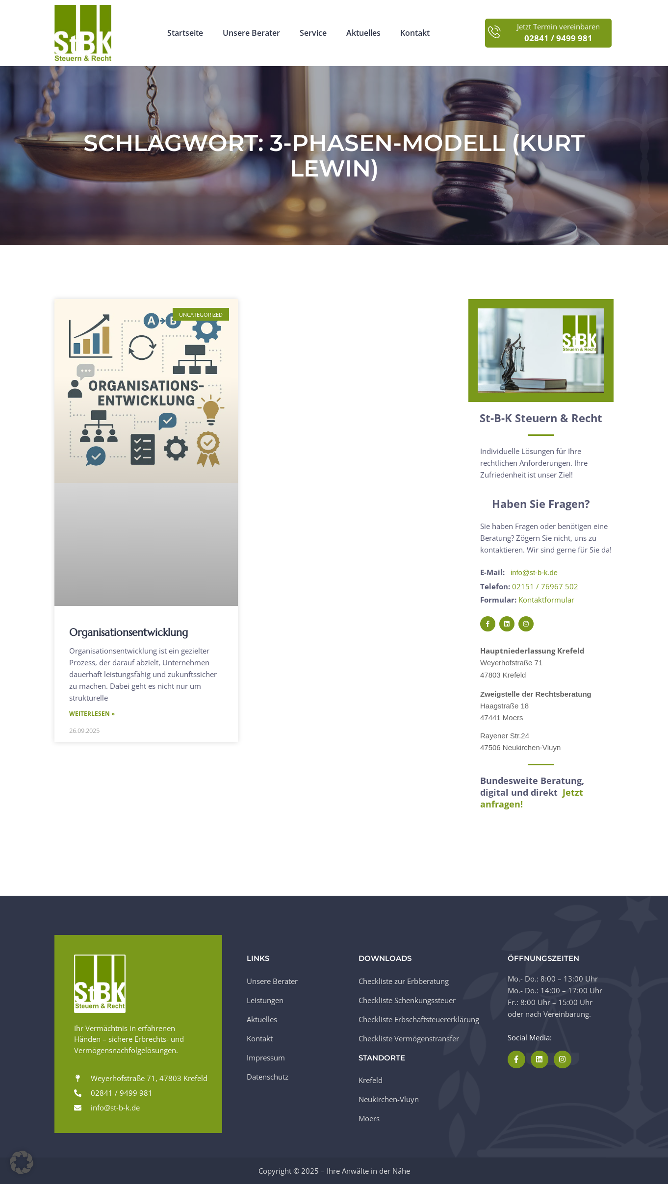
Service (313, 33)
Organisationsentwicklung (128, 632)
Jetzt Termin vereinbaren (558, 26)
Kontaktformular (546, 599)
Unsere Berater (251, 33)
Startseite (185, 33)
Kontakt (415, 33)
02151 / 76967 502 (545, 586)
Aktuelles (363, 33)
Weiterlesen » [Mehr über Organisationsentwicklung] (92, 714)
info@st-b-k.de (535, 572)
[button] (21, 1162)
